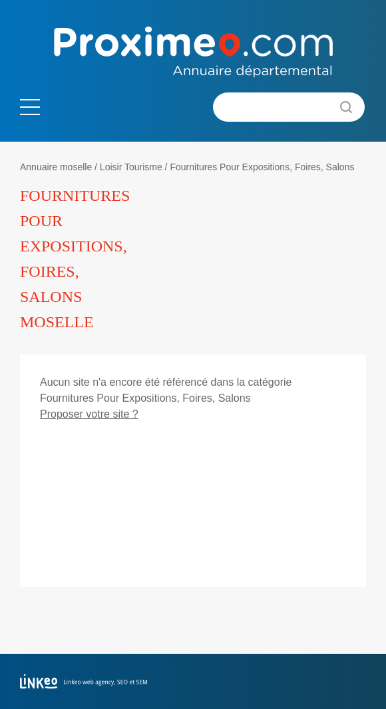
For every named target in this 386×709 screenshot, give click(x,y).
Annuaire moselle (56, 167)
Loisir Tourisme (131, 167)
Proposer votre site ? (89, 414)
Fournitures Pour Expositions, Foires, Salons (262, 167)
